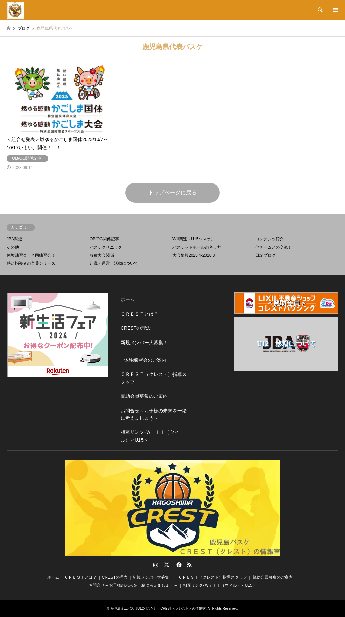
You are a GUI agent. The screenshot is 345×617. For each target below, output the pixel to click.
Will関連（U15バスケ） (193, 239)
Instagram (155, 564)
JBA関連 (14, 239)
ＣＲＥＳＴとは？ (139, 314)
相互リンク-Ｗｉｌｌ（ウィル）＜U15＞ (150, 435)
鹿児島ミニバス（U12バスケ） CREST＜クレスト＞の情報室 (158, 608)
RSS (189, 564)
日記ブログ (265, 255)
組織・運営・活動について (114, 263)
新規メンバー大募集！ (144, 342)
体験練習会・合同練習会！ (31, 255)
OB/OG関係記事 (104, 239)
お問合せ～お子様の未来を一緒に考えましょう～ (154, 414)
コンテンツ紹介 (269, 239)
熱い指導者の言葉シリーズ (31, 263)
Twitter (166, 564)
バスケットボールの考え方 (196, 247)
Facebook (178, 564)
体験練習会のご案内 (145, 360)
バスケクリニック (106, 247)
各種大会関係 (102, 255)
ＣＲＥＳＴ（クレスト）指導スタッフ (154, 377)
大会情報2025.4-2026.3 (193, 255)
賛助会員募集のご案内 (144, 396)
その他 (13, 247)
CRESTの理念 (136, 328)
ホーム (128, 299)
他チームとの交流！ (273, 247)
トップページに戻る (172, 192)
